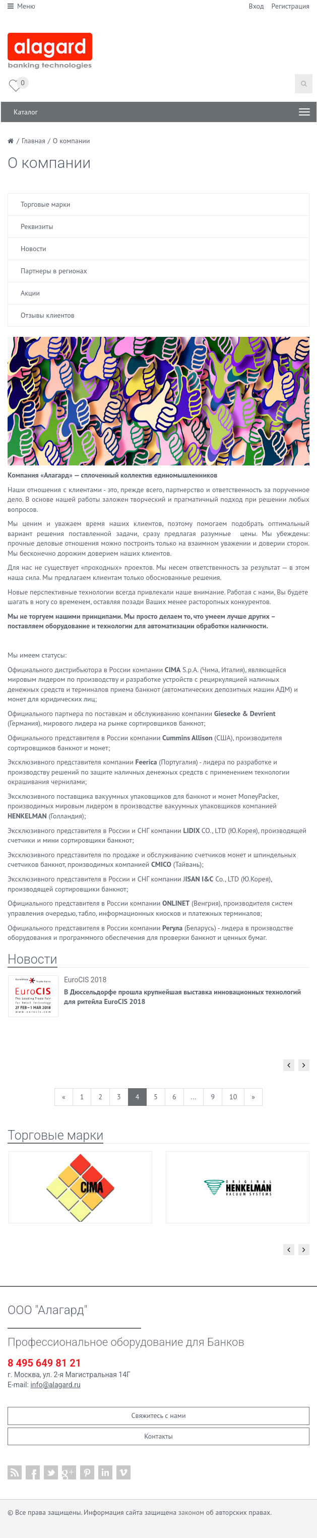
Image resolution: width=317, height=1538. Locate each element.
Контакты (158, 1436)
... (194, 1096)
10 (233, 1096)
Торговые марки (45, 204)
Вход (256, 6)
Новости (33, 248)
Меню (21, 6)
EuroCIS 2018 (85, 980)
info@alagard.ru (55, 1385)
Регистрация (290, 6)
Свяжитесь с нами (158, 1415)
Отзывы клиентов (48, 315)
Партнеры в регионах (54, 270)
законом (191, 1512)
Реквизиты (37, 226)
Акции (30, 293)
